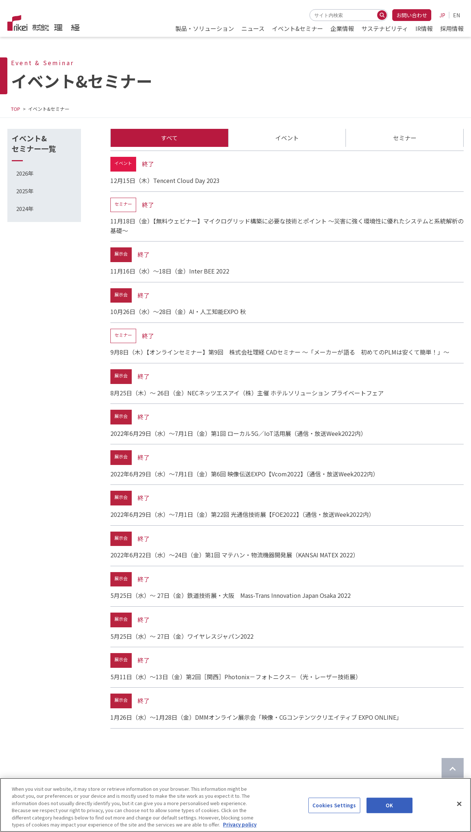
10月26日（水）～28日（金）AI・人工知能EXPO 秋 (178, 311)
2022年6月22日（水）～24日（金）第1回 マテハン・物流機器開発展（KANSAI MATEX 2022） (234, 554)
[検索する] (382, 15)
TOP (15, 108)
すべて (169, 137)
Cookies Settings (334, 811)
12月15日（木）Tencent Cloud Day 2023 (165, 180)
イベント (287, 137)
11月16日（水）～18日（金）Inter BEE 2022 (169, 271)
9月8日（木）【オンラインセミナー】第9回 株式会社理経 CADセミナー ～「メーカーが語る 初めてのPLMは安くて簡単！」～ (279, 352)
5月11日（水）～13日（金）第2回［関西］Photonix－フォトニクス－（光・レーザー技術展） (235, 676)
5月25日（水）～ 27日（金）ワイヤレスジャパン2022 (182, 636)
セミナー (405, 137)
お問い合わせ (411, 15)
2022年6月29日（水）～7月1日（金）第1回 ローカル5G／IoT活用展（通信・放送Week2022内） (238, 433)
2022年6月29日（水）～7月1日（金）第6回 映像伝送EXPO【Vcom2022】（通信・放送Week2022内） (244, 473)
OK (389, 811)
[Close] (459, 810)
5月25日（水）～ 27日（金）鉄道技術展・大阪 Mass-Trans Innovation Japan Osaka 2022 (230, 595)
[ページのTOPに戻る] (453, 769)
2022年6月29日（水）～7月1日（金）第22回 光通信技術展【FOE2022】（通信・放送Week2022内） (242, 514)
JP (442, 15)
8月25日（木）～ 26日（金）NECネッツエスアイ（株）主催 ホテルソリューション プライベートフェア (247, 392)
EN (456, 15)
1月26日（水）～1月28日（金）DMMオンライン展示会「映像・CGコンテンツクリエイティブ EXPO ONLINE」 (256, 717)
